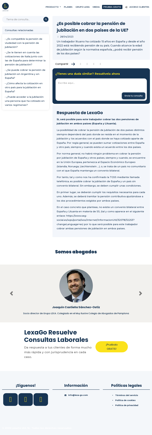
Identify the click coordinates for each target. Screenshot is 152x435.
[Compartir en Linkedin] (93, 64)
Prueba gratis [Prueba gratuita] (112, 7)
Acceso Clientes (137, 7)
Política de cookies (125, 400)
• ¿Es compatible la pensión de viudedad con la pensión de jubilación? (23, 42)
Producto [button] (52, 7)
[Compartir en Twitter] (87, 64)
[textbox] (101, 89)
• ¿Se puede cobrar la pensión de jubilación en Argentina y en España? (25, 74)
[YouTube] (40, 399)
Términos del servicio (126, 395)
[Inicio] (5, 6)
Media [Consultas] (96, 7)
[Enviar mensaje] (133, 95)
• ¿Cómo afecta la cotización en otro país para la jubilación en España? (24, 87)
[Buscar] (25, 19)
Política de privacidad (126, 405)
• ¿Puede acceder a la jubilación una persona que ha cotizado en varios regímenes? (25, 100)
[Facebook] (10, 399)
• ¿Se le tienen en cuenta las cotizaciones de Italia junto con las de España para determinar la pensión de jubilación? (25, 58)
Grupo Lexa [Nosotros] (83, 7)
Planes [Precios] (68, 7)
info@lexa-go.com (78, 395)
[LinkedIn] (26, 399)
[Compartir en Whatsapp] (100, 64)
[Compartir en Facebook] (80, 64)
